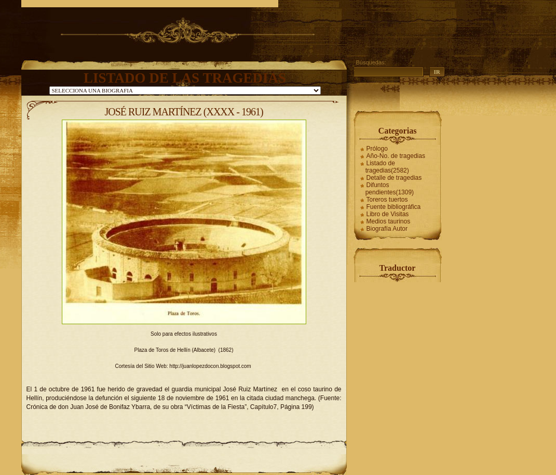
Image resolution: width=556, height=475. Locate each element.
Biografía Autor (387, 228)
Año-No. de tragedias (396, 156)
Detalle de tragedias (394, 177)
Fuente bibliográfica (394, 206)
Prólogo (377, 148)
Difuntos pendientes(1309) (389, 188)
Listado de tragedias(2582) (387, 167)
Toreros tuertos (387, 199)
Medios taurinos (389, 221)
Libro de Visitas (388, 214)
